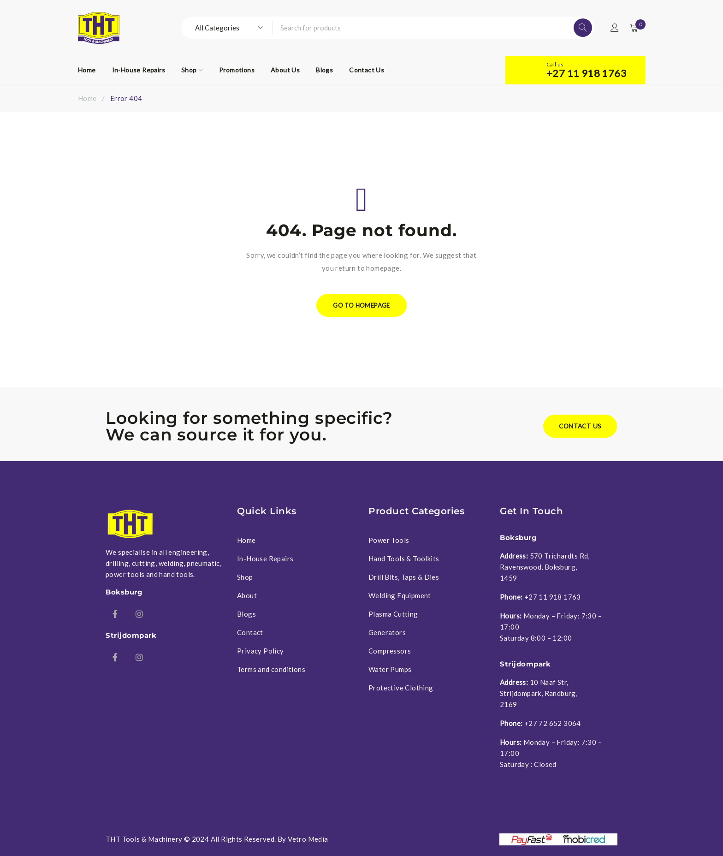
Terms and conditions (271, 669)
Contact (250, 632)
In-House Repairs (265, 558)
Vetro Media (308, 839)
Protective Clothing (400, 688)
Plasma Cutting (393, 614)
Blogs (246, 614)
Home (87, 98)
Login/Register (614, 28)
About (247, 595)
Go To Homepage (362, 305)
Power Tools (388, 540)
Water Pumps (389, 669)
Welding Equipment (399, 595)
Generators (387, 632)
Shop (245, 577)
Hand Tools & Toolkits (403, 558)
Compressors (389, 651)
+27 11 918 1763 (586, 73)
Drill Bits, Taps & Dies (403, 577)
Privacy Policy (260, 651)
